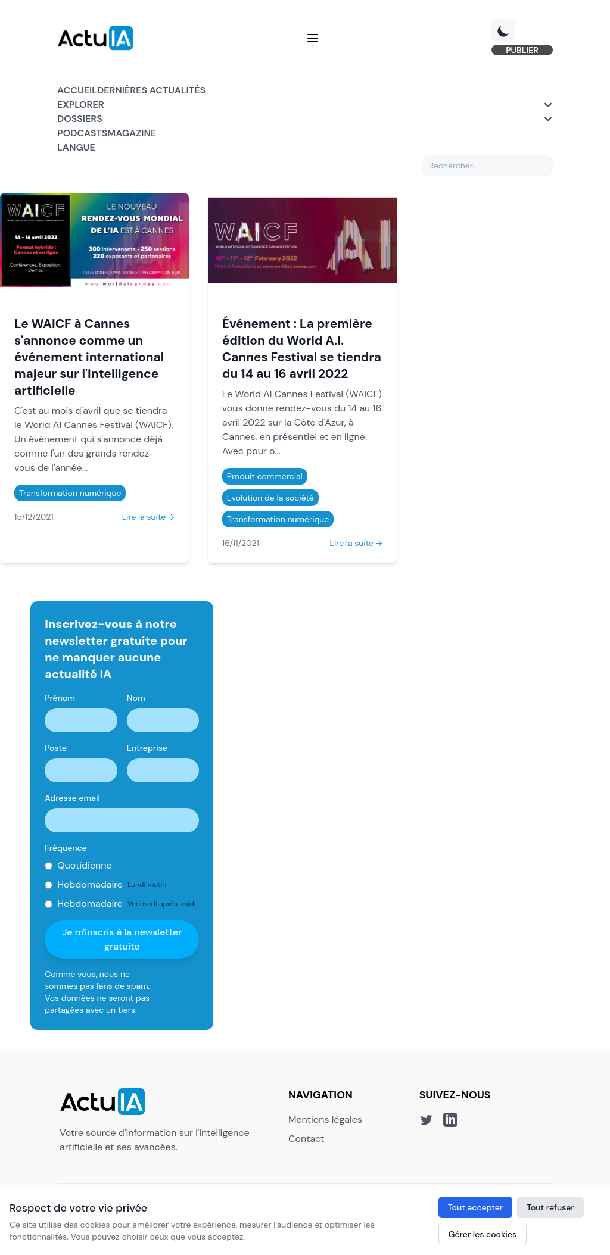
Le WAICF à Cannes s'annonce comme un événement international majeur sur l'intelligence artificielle (89, 357)
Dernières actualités (151, 90)
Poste (56, 747)
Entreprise (147, 747)
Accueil (77, 90)
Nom (136, 697)
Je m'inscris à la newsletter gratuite (122, 939)
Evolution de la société (270, 497)
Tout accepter (475, 1207)
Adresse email (72, 797)
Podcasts (82, 133)
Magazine (131, 133)
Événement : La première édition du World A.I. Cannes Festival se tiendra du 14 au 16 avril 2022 (301, 349)
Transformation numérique (70, 493)
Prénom (60, 697)
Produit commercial (265, 476)
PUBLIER (522, 50)
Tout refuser (550, 1207)
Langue (76, 147)
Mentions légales (325, 1119)
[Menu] (313, 38)
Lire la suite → (148, 516)
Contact (306, 1138)
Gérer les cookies (482, 1234)
